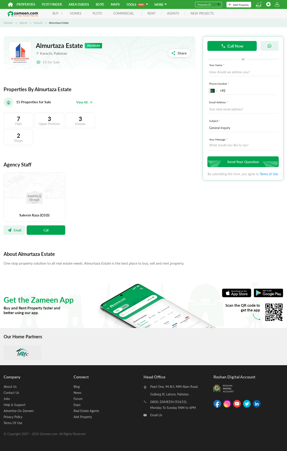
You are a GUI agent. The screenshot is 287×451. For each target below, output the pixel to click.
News (77, 393)
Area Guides (79, 4)
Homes (75, 13)
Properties (26, 4)
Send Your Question (242, 161)
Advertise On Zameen (19, 411)
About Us (10, 386)
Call (45, 230)
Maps (115, 4)
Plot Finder (52, 4)
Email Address (219, 102)
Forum (78, 399)
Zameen (8, 22)
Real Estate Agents (86, 411)
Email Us (156, 415)
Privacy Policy (13, 417)
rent (152, 13)
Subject (215, 120)
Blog (100, 4)
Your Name (217, 65)
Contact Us (11, 393)
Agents (23, 22)
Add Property (239, 4)
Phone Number (219, 83)
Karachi (38, 22)
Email (14, 230)
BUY (57, 13)
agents (173, 13)
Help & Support (14, 405)
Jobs (7, 399)
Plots (97, 13)
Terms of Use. (269, 174)
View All (84, 102)
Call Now (232, 46)
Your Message (218, 139)
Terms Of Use (13, 423)
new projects (202, 13)
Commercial (123, 13)
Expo (77, 405)
